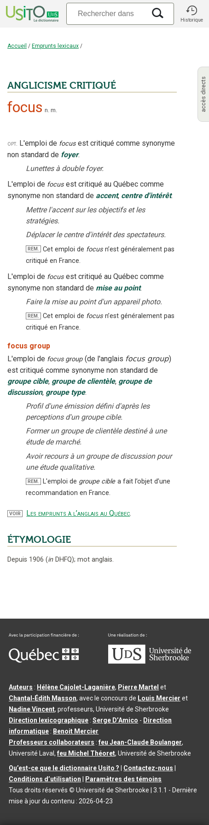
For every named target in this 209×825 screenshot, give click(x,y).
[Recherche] (105, 13)
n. (47, 110)
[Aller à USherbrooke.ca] (149, 661)
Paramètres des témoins (123, 779)
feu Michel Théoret (86, 753)
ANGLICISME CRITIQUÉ (61, 85)
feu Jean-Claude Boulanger (140, 742)
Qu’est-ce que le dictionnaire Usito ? (64, 768)
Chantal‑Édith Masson (42, 698)
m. (54, 110)
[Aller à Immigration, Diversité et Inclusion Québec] (44, 660)
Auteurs (21, 687)
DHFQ (60, 559)
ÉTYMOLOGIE (39, 539)
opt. (12, 144)
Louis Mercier (159, 698)
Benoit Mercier (76, 731)
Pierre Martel (138, 687)
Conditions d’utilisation (45, 779)
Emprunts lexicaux (55, 46)
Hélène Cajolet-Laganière (76, 687)
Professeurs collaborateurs (51, 742)
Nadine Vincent (32, 709)
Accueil (17, 46)
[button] (191, 14)
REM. (33, 249)
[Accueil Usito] (31, 14)
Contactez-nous (148, 768)
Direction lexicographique (48, 720)
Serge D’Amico (115, 720)
